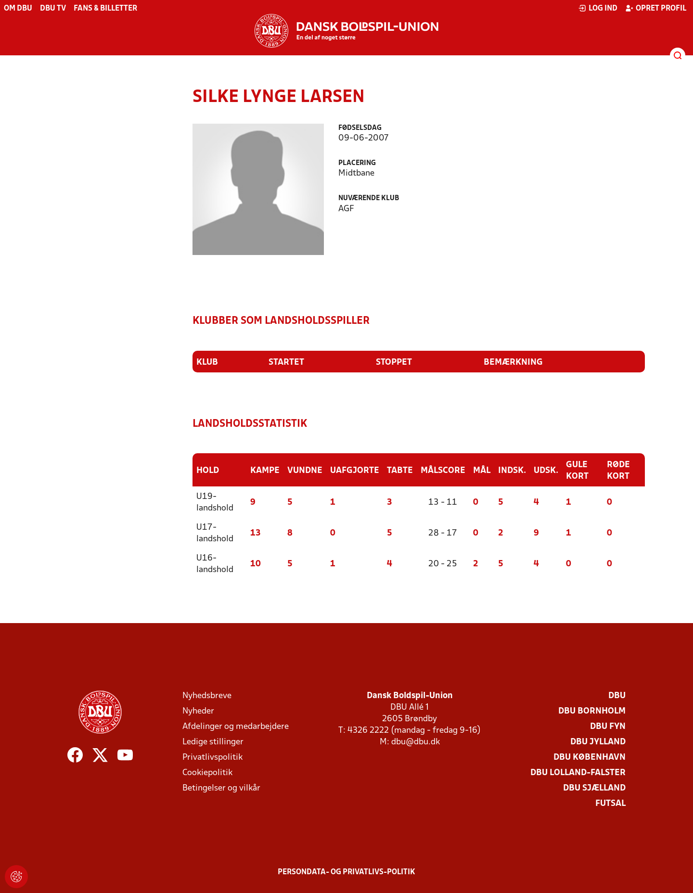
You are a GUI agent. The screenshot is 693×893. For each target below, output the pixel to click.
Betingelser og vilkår (221, 788)
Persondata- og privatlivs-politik (346, 872)
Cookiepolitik (207, 773)
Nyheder (198, 711)
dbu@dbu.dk (415, 742)
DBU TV (53, 8)
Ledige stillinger (213, 742)
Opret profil (655, 8)
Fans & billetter (105, 8)
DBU (617, 696)
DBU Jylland (598, 742)
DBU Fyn (608, 727)
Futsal (610, 804)
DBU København (589, 757)
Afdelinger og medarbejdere (235, 727)
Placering (357, 163)
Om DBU (18, 8)
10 (255, 564)
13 (255, 533)
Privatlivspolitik (212, 757)
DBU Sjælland (594, 788)
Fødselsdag (360, 128)
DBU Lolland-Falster (578, 773)
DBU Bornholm (592, 711)
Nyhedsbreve (206, 696)
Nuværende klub (368, 198)
